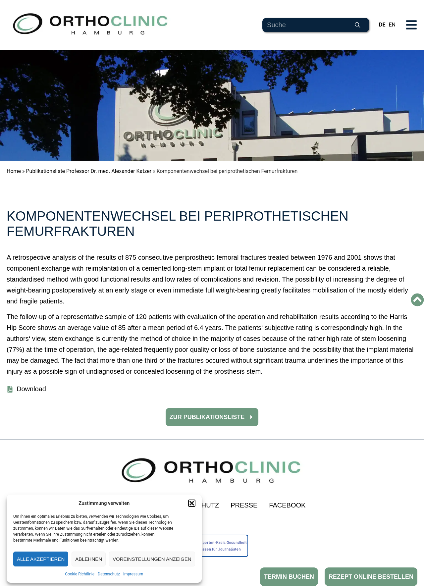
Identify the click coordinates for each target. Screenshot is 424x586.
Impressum (133, 574)
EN (392, 25)
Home (14, 171)
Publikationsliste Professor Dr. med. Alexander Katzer (89, 171)
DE (382, 25)
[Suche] (357, 25)
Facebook (287, 505)
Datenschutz (109, 574)
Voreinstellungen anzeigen (152, 559)
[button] (191, 503)
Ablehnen (88, 559)
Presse (244, 505)
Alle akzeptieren (41, 559)
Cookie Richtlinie (79, 574)
